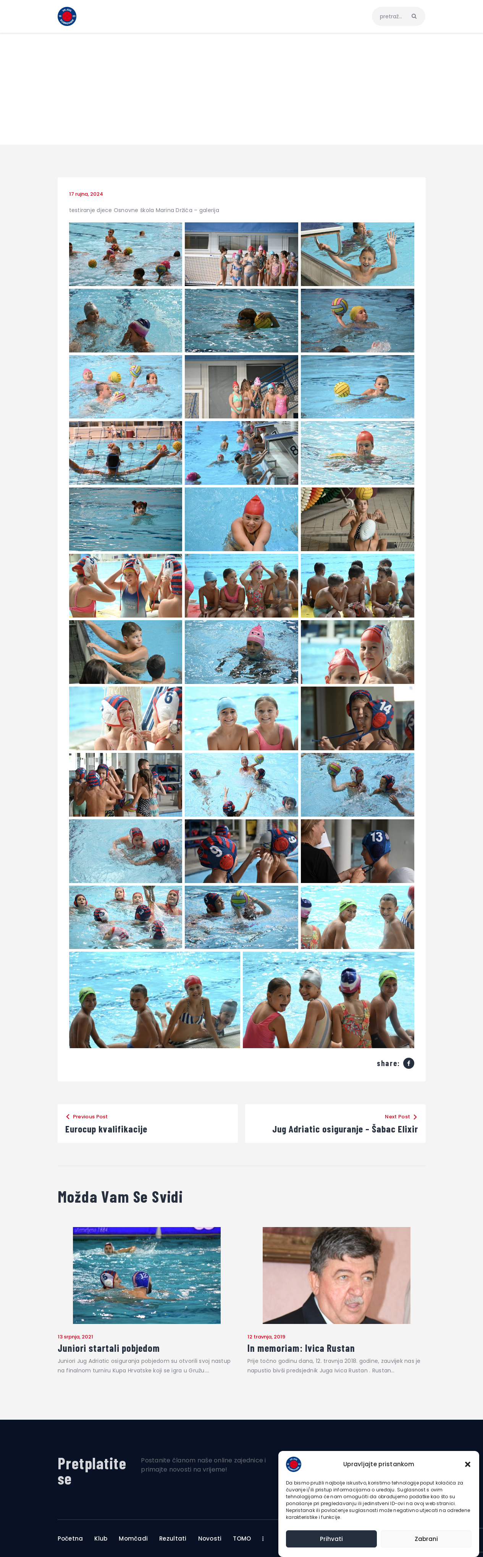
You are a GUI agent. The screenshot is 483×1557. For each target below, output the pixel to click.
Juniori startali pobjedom (109, 1348)
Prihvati (331, 1539)
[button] (468, 1464)
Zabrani (426, 1539)
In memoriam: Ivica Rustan (301, 1348)
